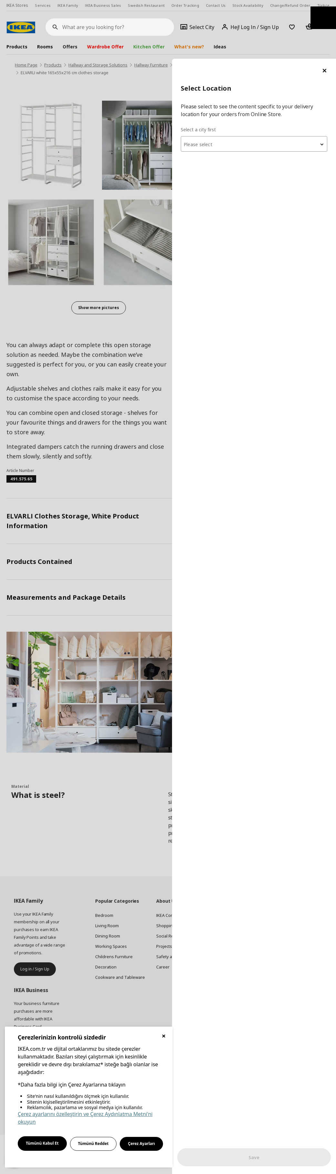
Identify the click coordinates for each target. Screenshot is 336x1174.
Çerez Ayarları (141, 1143)
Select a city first (207, 71)
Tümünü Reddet (93, 1143)
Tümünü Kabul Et (42, 1143)
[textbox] (258, 86)
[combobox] (258, 85)
